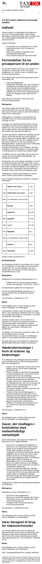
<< (3, 13)
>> (39, 13)
